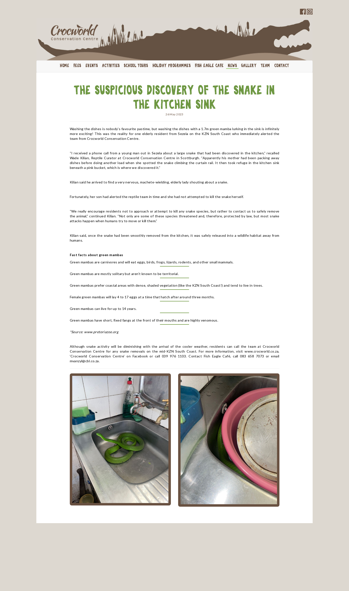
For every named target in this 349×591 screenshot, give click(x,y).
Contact (281, 65)
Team (265, 65)
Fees (77, 65)
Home (64, 65)
